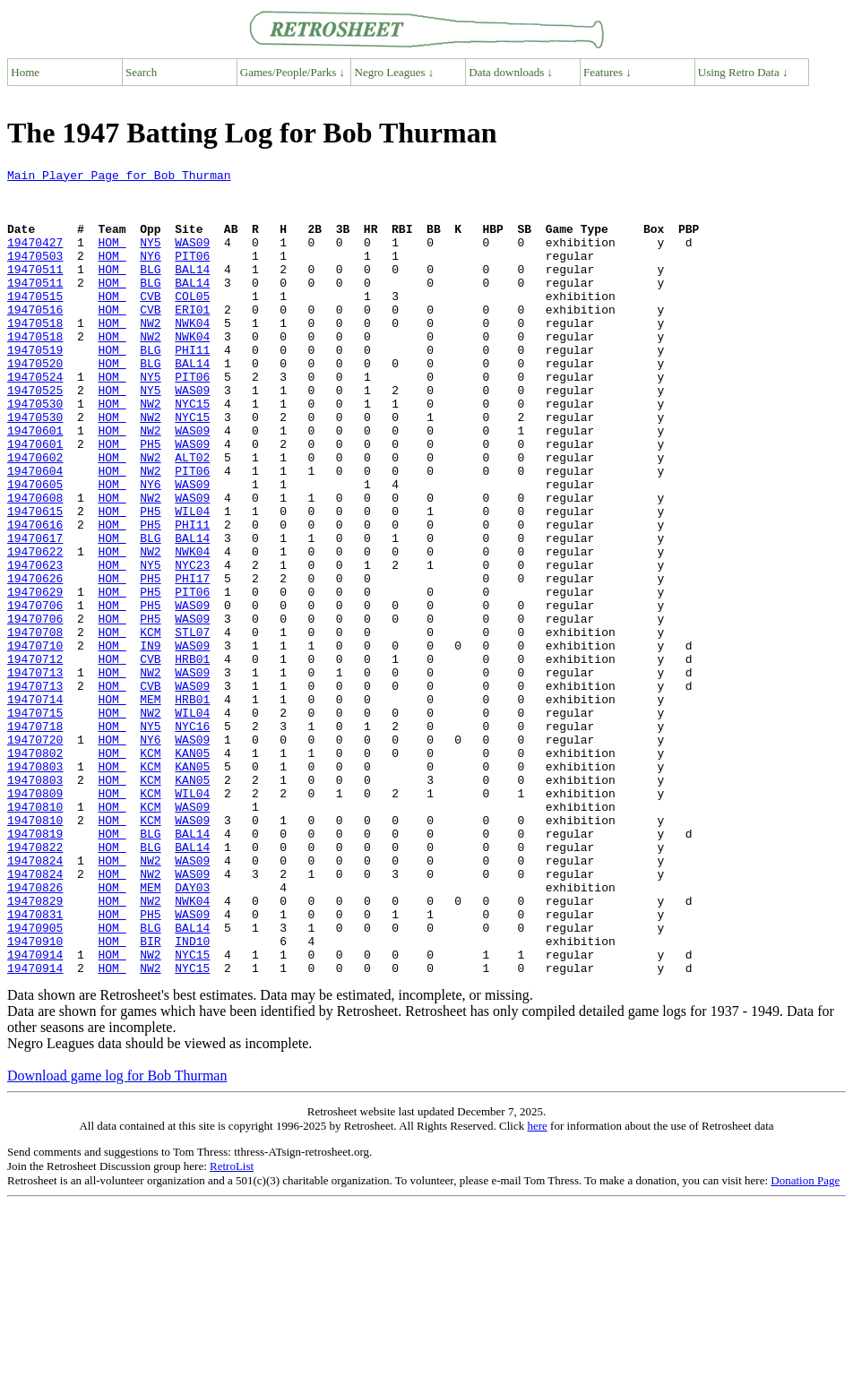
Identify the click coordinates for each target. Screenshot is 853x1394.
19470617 (35, 613)
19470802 (35, 871)
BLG (150, 290)
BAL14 (192, 290)
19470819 (35, 967)
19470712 (35, 758)
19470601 (35, 484)
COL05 (192, 322)
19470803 (35, 887)
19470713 (35, 774)
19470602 (35, 516)
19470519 (35, 387)
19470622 (35, 629)
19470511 (35, 290)
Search (141, 72)
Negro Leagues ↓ (395, 72)
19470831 (35, 1064)
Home (25, 72)
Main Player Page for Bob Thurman (119, 177)
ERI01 (192, 339)
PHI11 (192, 387)
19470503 (35, 274)
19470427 (35, 258)
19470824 (35, 1000)
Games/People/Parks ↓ (292, 72)
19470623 (35, 645)
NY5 (150, 258)
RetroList (232, 1327)
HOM (111, 258)
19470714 (35, 806)
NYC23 (192, 645)
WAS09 (192, 258)
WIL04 (192, 580)
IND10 (192, 1097)
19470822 (35, 984)
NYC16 (192, 838)
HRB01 (192, 758)
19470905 (35, 1080)
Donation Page (805, 1341)
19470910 (35, 1097)
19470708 (35, 726)
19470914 (35, 1113)
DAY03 (192, 1032)
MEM (150, 806)
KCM (150, 726)
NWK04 (192, 355)
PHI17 (192, 661)
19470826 (35, 1032)
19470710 (35, 742)
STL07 (192, 726)
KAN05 (192, 871)
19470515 (35, 322)
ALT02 (192, 516)
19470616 (35, 597)
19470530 (35, 451)
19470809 (35, 919)
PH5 (150, 500)
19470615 (35, 580)
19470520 (35, 403)
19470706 (35, 693)
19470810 (35, 935)
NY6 (150, 274)
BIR (150, 1097)
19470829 (35, 1048)
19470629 (35, 677)
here (537, 1287)
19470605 (35, 548)
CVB (150, 322)
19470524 (35, 419)
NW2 (150, 355)
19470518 (35, 355)
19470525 (35, 435)
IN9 (150, 742)
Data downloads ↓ (511, 72)
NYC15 (192, 451)
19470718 (35, 838)
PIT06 (192, 274)
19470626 (35, 661)
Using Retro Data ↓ (743, 72)
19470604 (35, 532)
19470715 (35, 822)
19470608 (35, 564)
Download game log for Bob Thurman (117, 1236)
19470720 (35, 855)
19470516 (35, 339)
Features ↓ (607, 72)
